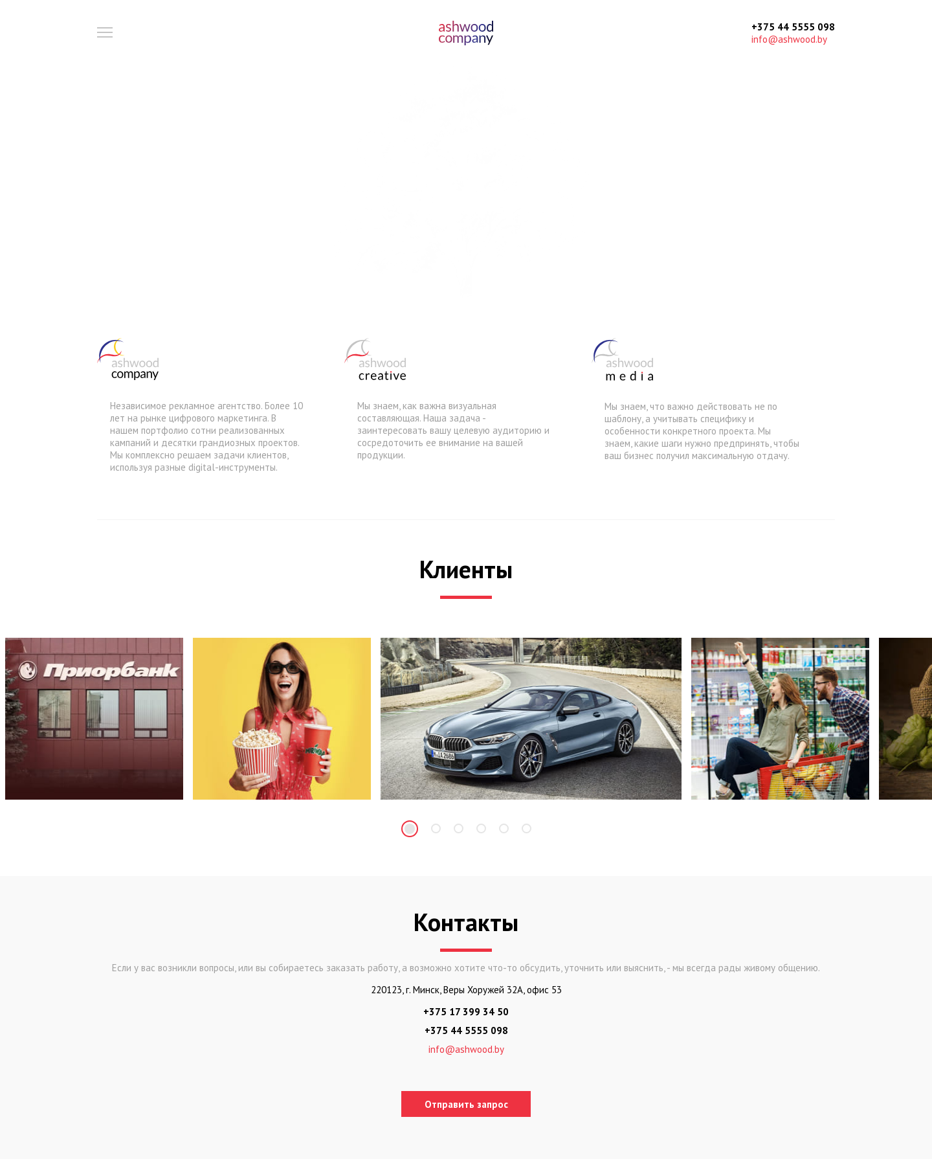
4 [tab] (481, 828)
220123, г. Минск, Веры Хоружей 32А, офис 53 (466, 990)
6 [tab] (526, 828)
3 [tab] (458, 828)
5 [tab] (504, 828)
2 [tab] (436, 828)
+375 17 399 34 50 (466, 1012)
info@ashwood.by (789, 39)
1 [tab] (409, 828)
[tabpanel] (94, 719)
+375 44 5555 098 (793, 27)
